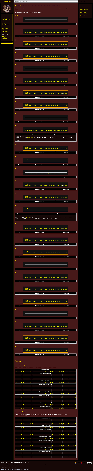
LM (42, 20)
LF (34, 20)
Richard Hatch (27, 217)
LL (41, 20)
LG (35, 20)
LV (54, 20)
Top (61, 20)
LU (53, 20)
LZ (59, 20)
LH (36, 20)
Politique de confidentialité (6, 469)
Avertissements (27, 469)
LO (45, 20)
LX (57, 20)
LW (55, 20)
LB (29, 20)
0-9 (16, 371)
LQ (48, 20)
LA (27, 20)
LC (30, 20)
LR (49, 20)
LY (58, 20)
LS (50, 20)
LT (51, 20)
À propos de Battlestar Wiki (17, 469)
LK (40, 20)
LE (33, 20)
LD (31, 20)
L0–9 (26, 20)
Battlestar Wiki (7, 1)
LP (46, 20)
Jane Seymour (30, 137)
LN (44, 20)
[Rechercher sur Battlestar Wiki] (46, 1)
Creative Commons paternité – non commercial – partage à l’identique (30, 464)
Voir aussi (65, 20)
